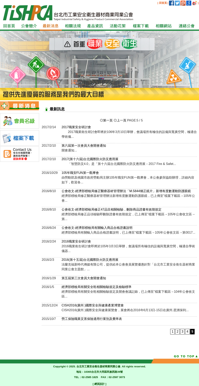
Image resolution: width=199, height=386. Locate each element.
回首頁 (163, 2)
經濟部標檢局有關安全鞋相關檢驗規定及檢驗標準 (96, 287)
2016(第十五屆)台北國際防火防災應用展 (90, 259)
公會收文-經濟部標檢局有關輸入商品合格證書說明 (97, 227)
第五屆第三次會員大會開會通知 (84, 278)
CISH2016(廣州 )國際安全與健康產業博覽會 (93, 305)
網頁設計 (99, 383)
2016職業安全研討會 (76, 241)
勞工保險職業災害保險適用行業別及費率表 (92, 319)
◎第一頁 (106, 120)
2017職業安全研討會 (76, 127)
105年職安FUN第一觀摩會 (80, 172)
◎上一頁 (120, 120)
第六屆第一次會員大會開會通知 (84, 145)
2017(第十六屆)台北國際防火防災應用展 (90, 159)
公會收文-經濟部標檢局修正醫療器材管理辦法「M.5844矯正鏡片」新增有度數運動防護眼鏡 (126, 191)
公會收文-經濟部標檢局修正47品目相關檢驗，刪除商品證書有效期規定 (111, 209)
